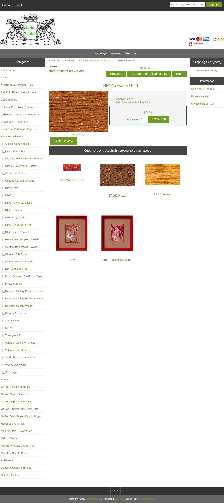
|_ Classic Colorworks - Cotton (19, 165)
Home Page (100, 53)
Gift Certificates (10, 475)
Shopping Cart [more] (207, 62)
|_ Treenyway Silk (12, 335)
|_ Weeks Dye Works (14, 364)
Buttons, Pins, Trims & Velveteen (20, 106)
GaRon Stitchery (93, 499)
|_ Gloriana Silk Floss (14, 254)
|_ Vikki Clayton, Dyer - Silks (18, 357)
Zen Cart (120, 499)
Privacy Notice (199, 96)
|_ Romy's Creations (13, 313)
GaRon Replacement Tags (16, 401)
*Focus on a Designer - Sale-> (18, 84)
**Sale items (8, 70)
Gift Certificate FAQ (202, 103)
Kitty (72, 260)
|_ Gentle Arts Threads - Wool (19, 246)
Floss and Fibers (67, 60)
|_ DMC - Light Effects (14, 217)
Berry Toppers (9, 99)
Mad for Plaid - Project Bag (16, 430)
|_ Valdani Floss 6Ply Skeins (18, 342)
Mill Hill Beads (9, 438)
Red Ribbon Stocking (117, 259)
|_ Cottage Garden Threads (17, 180)
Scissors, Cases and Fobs (16, 467)
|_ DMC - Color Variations (16, 202)
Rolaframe (7, 460)
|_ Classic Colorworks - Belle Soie (21, 158)
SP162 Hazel (117, 195)
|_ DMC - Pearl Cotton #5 (16, 224)
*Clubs (5, 77)
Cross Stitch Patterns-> (14, 121)
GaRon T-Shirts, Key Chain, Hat (19, 408)
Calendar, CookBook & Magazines (21, 114)
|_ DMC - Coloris (11, 209)
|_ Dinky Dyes (9, 187)
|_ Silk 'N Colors (11, 320)
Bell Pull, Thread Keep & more (18, 92)
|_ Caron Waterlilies (13, 151)
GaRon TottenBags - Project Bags (20, 416)
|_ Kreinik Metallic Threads (17, 261)
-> (12, 136)
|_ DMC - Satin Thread (14, 232)
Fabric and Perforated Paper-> (18, 129)
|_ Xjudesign (9, 372)
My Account (130, 53)
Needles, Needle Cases (14, 452)
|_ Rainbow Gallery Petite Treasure (22, 298)
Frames (5, 379)
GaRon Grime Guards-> (15, 394)
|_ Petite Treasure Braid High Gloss (22, 276)
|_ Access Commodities (15, 143)
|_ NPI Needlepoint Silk (15, 268)
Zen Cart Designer (147, 499)
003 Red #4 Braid (72, 180)
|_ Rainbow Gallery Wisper (17, 305)
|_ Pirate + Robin (11, 283)
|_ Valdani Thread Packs (16, 349)
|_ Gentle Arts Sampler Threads (20, 239)
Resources (116, 53)
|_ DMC (6, 195)
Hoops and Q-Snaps (13, 423)
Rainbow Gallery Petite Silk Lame (96, 60)
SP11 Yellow (162, 194)
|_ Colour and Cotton (13, 173)
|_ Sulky (6, 327)
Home (6, 5)
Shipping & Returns (202, 88)
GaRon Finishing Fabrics (15, 386)
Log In (19, 5)
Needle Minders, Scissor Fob (18, 445)
